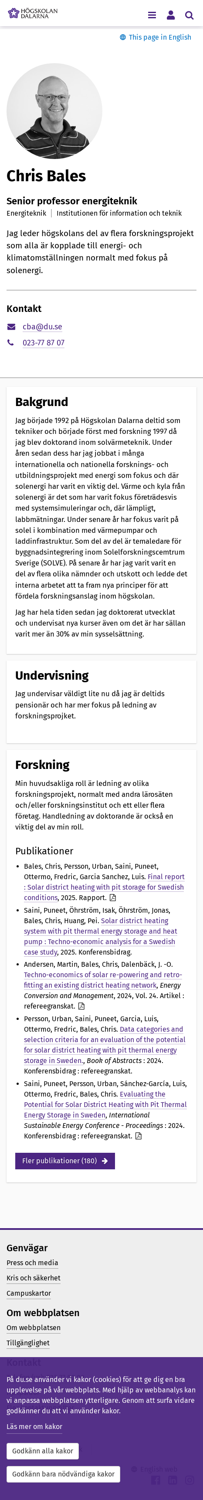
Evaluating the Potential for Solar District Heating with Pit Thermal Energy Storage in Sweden (105, 1104)
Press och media (32, 1263)
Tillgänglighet (28, 1343)
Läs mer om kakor (34, 1426)
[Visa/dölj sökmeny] (189, 14)
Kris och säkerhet (34, 1278)
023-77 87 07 (43, 343)
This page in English (160, 37)
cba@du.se (42, 327)
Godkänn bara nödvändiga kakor (63, 1474)
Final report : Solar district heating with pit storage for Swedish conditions (104, 887)
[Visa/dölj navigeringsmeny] (152, 14)
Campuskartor (29, 1293)
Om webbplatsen (34, 1328)
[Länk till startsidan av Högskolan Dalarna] (32, 11)
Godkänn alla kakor (42, 1451)
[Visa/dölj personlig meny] (170, 14)
